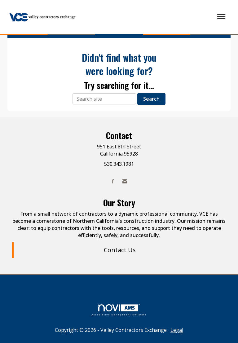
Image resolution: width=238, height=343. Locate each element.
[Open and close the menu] (156, 16)
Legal (176, 330)
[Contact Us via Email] (124, 181)
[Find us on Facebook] (113, 181)
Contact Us (120, 250)
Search (151, 98)
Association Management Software (119, 310)
